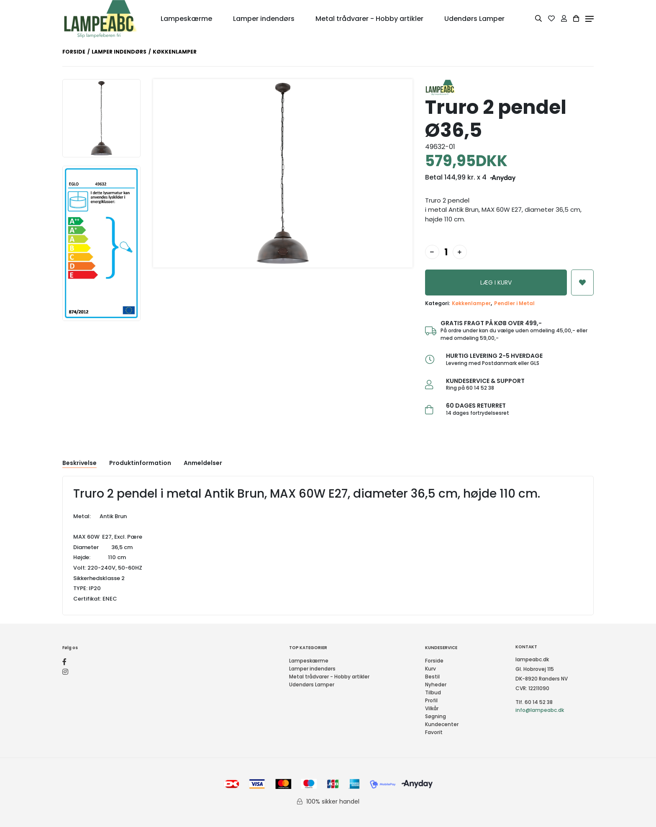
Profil (431, 700)
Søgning (435, 716)
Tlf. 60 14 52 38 (534, 702)
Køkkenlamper (471, 303)
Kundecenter (442, 724)
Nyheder (435, 684)
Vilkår (431, 708)
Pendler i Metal (514, 303)
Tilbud (433, 692)
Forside (73, 51)
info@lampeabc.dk (539, 710)
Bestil (432, 676)
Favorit (434, 732)
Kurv (430, 668)
